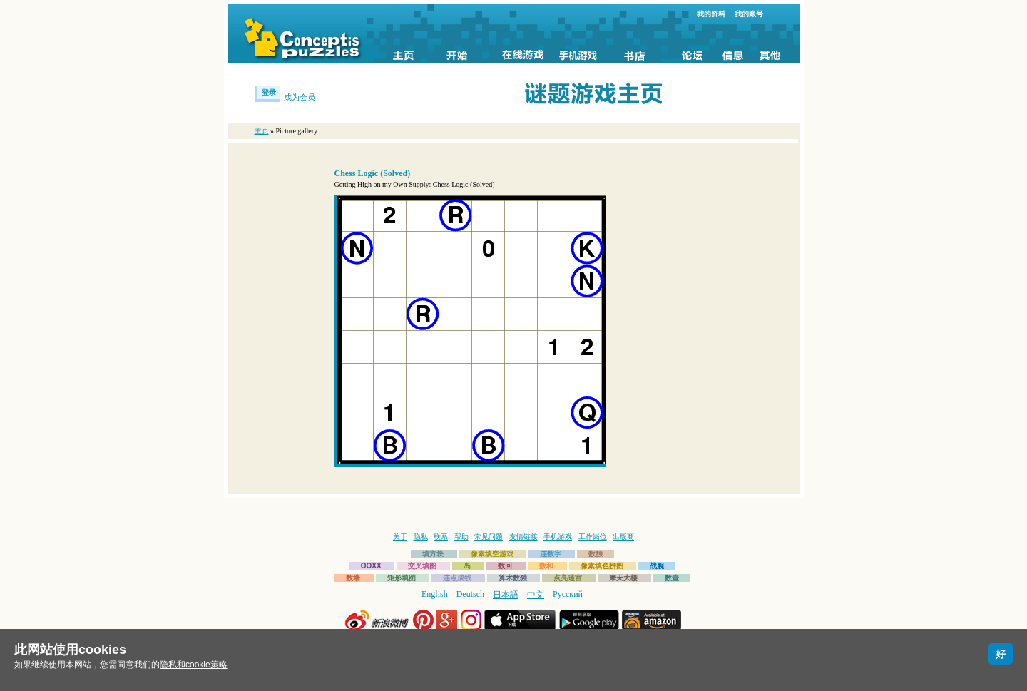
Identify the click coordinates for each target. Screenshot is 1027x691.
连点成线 (457, 578)
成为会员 (299, 97)
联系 (441, 537)
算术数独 (513, 578)
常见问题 (488, 537)
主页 (262, 131)
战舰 (657, 566)
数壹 (672, 578)
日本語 (505, 595)
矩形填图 (401, 578)
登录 (269, 92)
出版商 (623, 537)
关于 (400, 537)
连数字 (550, 554)
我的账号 (749, 14)
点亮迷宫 (567, 578)
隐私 (421, 537)
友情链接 (523, 537)
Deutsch (470, 594)
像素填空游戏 (492, 554)
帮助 (461, 537)
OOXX (371, 566)
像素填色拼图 (602, 566)
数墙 (353, 578)
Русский (568, 594)
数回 (505, 566)
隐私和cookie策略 (194, 665)
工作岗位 (592, 537)
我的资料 (711, 14)
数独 (595, 554)
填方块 (433, 554)
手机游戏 (557, 537)
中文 (535, 595)
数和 (546, 566)
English (434, 594)
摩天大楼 (623, 578)
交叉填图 (422, 566)
